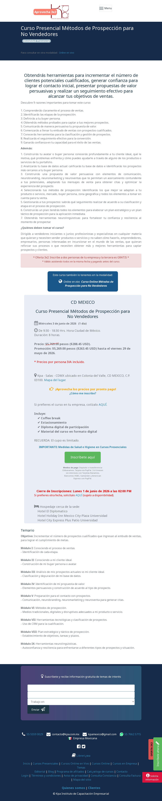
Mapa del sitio (82, 779)
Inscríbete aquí (83, 457)
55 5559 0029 (35, 734)
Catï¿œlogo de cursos (100, 771)
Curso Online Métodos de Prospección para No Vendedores (89, 284)
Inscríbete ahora (157, 754)
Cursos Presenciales (45, 763)
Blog (51, 771)
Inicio (26, 763)
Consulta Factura (130, 775)
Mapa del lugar (54, 380)
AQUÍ (103, 405)
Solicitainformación (152, 777)
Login (24, 775)
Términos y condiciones (46, 775)
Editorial (40, 771)
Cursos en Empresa (125, 763)
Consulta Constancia (103, 775)
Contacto (121, 771)
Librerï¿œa (81, 755)
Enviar (38, 709)
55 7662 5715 (132, 734)
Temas (81, 767)
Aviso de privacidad (76, 775)
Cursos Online (101, 763)
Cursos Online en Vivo (75, 763)
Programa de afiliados (70, 771)
